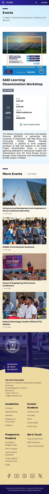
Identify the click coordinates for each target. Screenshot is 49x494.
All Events (32, 174)
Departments (11, 412)
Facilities (31, 415)
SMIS (29, 419)
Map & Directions (35, 439)
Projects (8, 425)
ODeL (7, 465)
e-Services (32, 426)
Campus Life (33, 412)
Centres (8, 415)
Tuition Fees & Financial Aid (11, 459)
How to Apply (11, 448)
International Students (11, 453)
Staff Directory (33, 442)
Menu (44, 3)
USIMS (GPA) (32, 423)
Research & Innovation (10, 420)
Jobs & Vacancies (35, 446)
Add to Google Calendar (30, 124)
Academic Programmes (11, 443)
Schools (8, 408)
